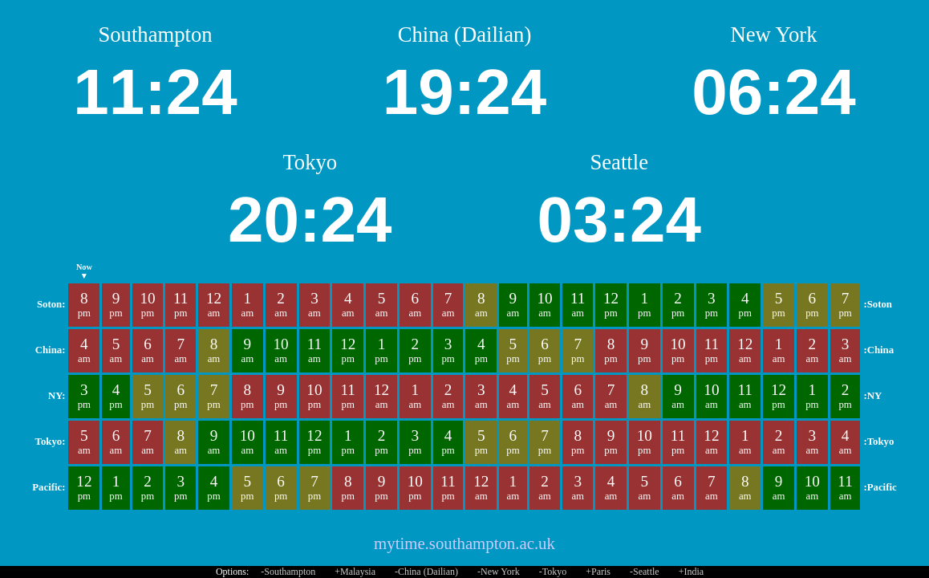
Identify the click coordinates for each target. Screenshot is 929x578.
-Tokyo (553, 571)
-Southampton (288, 571)
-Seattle (644, 571)
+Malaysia (355, 571)
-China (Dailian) (426, 571)
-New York (498, 571)
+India (691, 571)
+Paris (598, 571)
